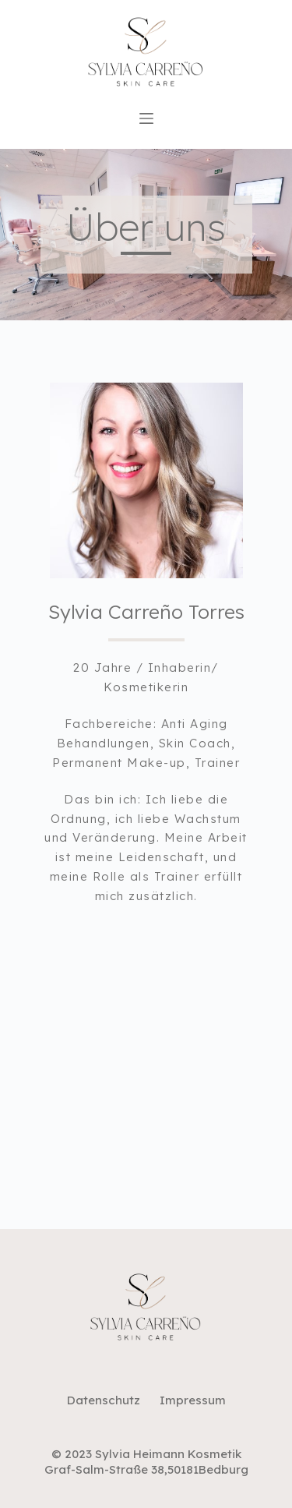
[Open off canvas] (146, 118)
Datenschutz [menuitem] (103, 1400)
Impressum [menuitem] (193, 1400)
